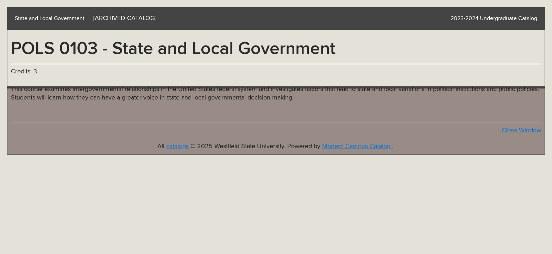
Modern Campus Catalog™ (357, 146)
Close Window (521, 130)
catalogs (177, 146)
